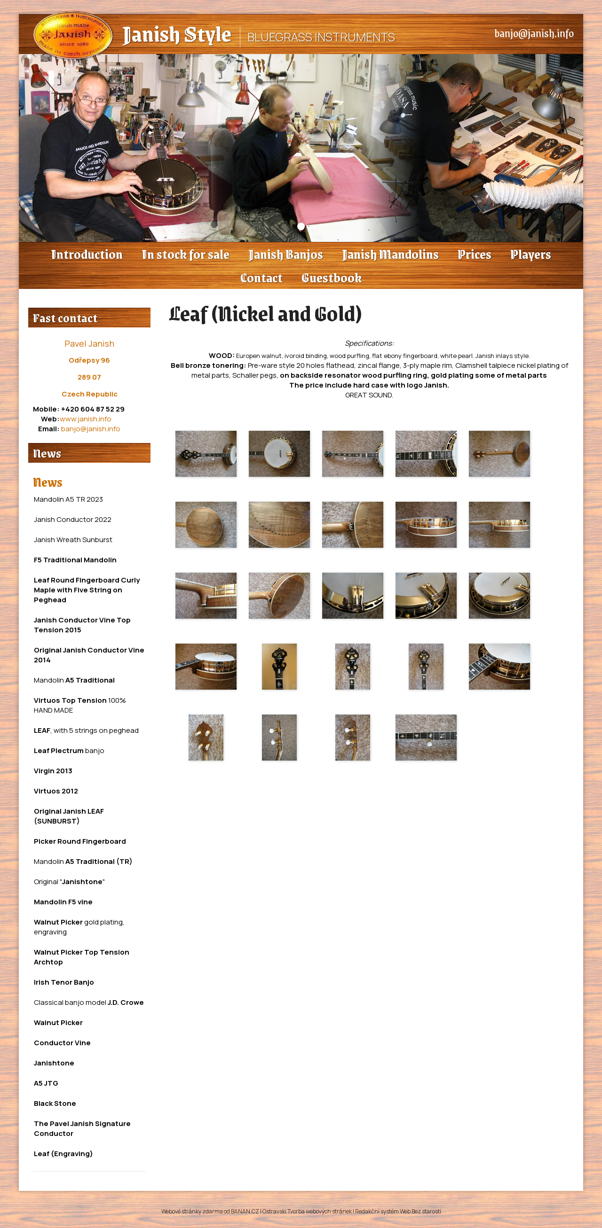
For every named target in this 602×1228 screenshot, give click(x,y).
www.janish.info (85, 419)
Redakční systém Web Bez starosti (398, 1211)
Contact (261, 277)
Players (530, 253)
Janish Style (176, 32)
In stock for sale (186, 253)
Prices (474, 253)
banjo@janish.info (534, 33)
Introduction (87, 253)
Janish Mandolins (390, 253)
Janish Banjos (285, 253)
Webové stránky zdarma (192, 1211)
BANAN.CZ (245, 1211)
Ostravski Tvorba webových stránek (307, 1211)
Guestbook (331, 277)
